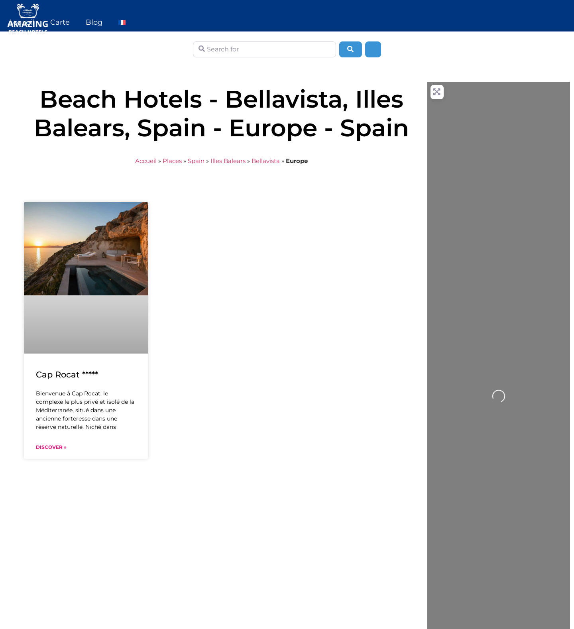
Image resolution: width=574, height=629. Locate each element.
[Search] (350, 49)
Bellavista (266, 161)
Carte (60, 22)
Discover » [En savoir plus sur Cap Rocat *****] (51, 447)
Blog (94, 22)
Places (172, 161)
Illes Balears (228, 161)
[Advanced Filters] (373, 49)
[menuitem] (122, 22)
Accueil (21, 22)
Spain (196, 161)
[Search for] (264, 49)
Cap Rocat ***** (67, 374)
